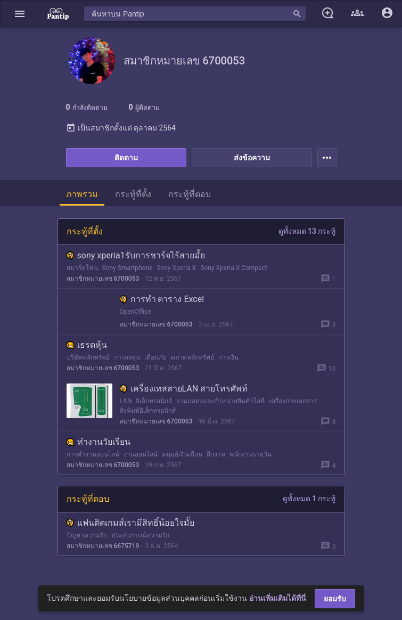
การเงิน (228, 357)
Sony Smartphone (127, 268)
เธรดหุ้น (87, 345)
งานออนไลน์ (141, 454)
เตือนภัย (155, 357)
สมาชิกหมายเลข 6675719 (103, 546)
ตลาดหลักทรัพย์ (192, 357)
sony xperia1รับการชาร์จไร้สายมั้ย (136, 255)
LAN (126, 401)
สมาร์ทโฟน (82, 268)
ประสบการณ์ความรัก (140, 535)
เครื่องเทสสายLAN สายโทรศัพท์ (184, 389)
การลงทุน (127, 357)
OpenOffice (135, 311)
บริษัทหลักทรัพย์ (88, 357)
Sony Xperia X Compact (233, 268)
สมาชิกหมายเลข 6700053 (103, 278)
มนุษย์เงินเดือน (182, 454)
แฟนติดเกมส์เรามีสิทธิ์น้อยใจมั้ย (130, 523)
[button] (20, 14)
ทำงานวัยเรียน (98, 442)
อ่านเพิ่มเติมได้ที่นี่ (277, 598)
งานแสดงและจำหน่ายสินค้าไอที (220, 401)
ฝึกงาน (216, 454)
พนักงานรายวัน (250, 454)
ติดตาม (126, 157)
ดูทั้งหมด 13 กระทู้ (307, 231)
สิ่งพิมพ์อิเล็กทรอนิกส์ (148, 410)
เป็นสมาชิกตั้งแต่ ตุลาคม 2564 (121, 128)
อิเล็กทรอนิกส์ (154, 401)
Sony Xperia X (176, 268)
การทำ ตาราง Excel (162, 299)
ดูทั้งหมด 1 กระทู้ (309, 498)
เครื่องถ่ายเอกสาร (293, 401)
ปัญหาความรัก (87, 535)
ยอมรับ (335, 598)
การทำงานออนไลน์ (93, 454)
